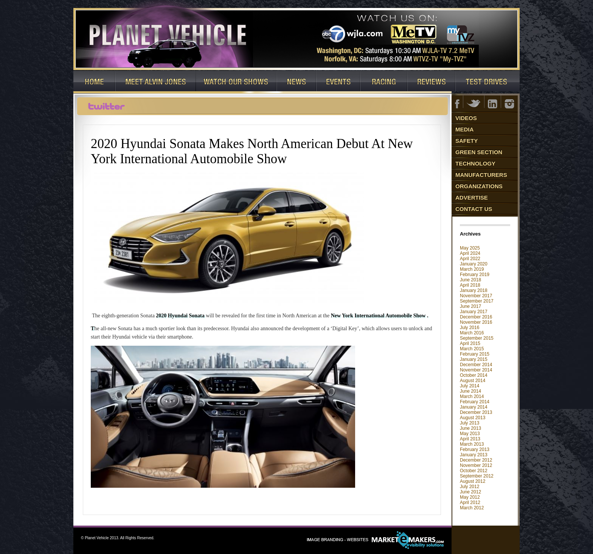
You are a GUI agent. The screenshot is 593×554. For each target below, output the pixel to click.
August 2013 (472, 417)
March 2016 (472, 333)
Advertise (471, 197)
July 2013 (469, 423)
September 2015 (477, 338)
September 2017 (477, 301)
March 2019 (472, 269)
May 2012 (470, 497)
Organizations (479, 186)
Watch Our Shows (236, 82)
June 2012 (470, 492)
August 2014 (472, 380)
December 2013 (476, 412)
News (297, 82)
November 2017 (476, 295)
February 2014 (474, 401)
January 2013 (473, 454)
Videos (466, 118)
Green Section (478, 152)
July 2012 (469, 486)
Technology (475, 163)
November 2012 (476, 465)
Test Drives (488, 82)
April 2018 (470, 285)
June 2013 (470, 428)
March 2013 (472, 444)
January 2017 (473, 311)
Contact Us (473, 209)
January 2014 (473, 407)
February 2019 (474, 274)
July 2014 (469, 386)
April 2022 (470, 258)
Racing (384, 82)
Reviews (432, 82)
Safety (466, 140)
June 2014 (470, 391)
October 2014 (473, 375)
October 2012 (473, 470)
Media (464, 129)
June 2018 (470, 279)
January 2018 (473, 290)
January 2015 (473, 359)
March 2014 (472, 396)
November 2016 (476, 322)
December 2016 (476, 317)
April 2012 (470, 502)
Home (94, 82)
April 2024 (470, 253)
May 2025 (470, 248)
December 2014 (476, 364)
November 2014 (476, 370)
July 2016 (469, 327)
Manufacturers (481, 175)
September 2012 (477, 476)
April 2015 (470, 343)
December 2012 (476, 460)
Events (338, 82)
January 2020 (473, 264)
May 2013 (470, 433)
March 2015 (472, 348)
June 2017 (470, 306)
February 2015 (474, 354)
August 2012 (472, 481)
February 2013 (474, 449)
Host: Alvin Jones (155, 82)
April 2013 (470, 439)
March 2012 (472, 507)
